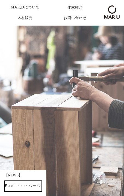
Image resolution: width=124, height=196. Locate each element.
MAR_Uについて (25, 7)
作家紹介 (75, 7)
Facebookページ (23, 185)
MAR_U (112, 12)
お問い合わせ (75, 18)
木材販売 (25, 18)
